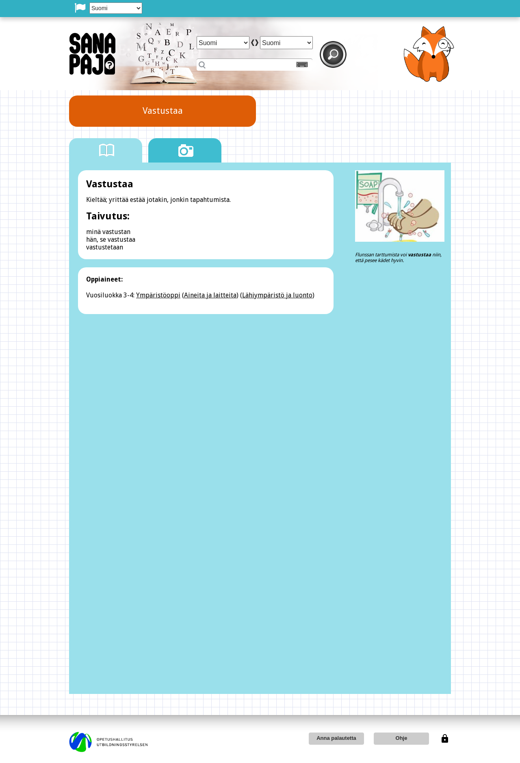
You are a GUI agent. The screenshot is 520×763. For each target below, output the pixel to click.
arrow (254, 42)
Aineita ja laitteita (210, 295)
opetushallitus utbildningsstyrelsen (108, 742)
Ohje (401, 738)
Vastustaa (163, 111)
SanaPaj (92, 54)
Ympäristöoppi (158, 295)
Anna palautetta (336, 738)
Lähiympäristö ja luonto (277, 295)
